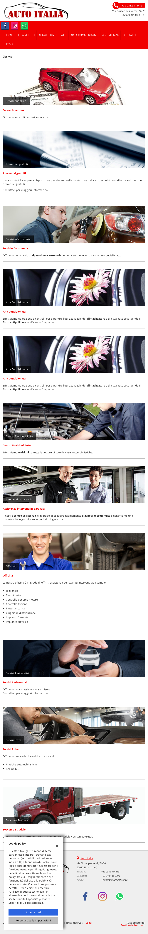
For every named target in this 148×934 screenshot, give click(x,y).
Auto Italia (86, 858)
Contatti (129, 35)
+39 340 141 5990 (110, 875)
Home (9, 35)
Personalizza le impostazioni (33, 920)
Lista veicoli (26, 35)
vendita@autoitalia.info (114, 880)
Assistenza (110, 35)
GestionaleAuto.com (132, 925)
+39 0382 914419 (110, 871)
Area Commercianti (84, 35)
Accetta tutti (33, 912)
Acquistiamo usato (52, 35)
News (9, 44)
